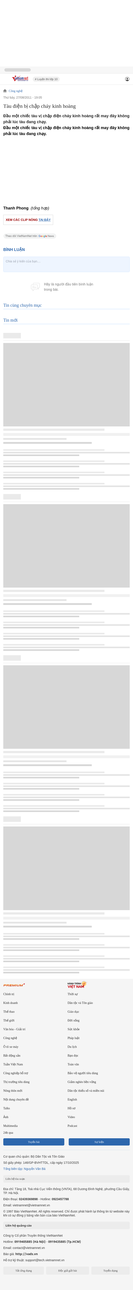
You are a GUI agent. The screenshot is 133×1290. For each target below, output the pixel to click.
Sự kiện (99, 1142)
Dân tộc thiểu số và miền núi (86, 1090)
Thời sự (73, 994)
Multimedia (10, 1126)
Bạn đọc (73, 1055)
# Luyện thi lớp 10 (46, 79)
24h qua (8, 1132)
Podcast (72, 1126)
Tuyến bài (34, 1142)
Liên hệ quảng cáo (18, 1225)
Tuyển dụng (110, 1270)
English (72, 1099)
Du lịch (72, 1046)
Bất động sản (11, 1055)
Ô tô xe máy (10, 1046)
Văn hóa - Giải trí (14, 1029)
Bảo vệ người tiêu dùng (83, 1073)
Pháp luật (73, 1038)
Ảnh (5, 1117)
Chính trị (8, 994)
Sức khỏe (74, 1029)
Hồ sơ (71, 1108)
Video (71, 1117)
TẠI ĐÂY (45, 220)
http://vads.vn (26, 1254)
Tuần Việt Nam (13, 1064)
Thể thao (8, 1011)
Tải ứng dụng (23, 1270)
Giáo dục (73, 1011)
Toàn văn (73, 1064)
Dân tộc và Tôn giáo (80, 1003)
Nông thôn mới (12, 1090)
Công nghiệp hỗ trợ (15, 1073)
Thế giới (8, 1020)
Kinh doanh (10, 1003)
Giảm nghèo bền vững (82, 1082)
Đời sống (73, 1020)
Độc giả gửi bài (67, 1270)
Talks (6, 1108)
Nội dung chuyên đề (16, 1099)
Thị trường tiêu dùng (16, 1082)
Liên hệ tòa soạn (15, 1178)
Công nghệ (16, 91)
